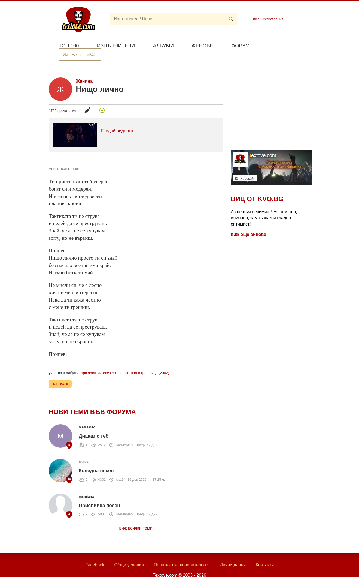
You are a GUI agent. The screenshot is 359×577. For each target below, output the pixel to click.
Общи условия (129, 554)
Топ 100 (69, 46)
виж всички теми (136, 518)
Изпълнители (116, 46)
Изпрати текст (284, 45)
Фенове (202, 46)
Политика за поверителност (182, 554)
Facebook (94, 554)
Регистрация (273, 19)
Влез (255, 19)
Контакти (265, 554)
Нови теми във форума (92, 401)
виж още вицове (248, 224)
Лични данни (233, 554)
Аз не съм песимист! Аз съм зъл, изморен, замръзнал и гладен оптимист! (264, 207)
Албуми (163, 46)
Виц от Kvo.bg (257, 189)
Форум (240, 46)
